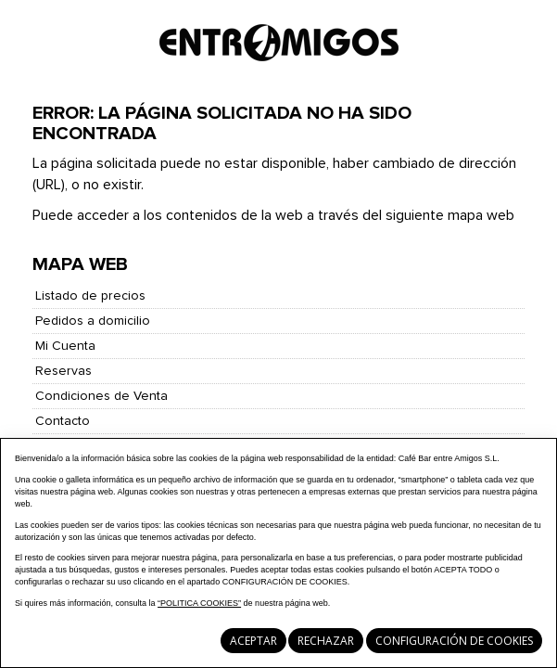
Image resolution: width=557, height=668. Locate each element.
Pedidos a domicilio (92, 321)
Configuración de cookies (454, 641)
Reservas (63, 371)
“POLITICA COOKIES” (199, 603)
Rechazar (325, 641)
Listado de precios (90, 295)
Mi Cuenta (65, 346)
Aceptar (253, 641)
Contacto (62, 421)
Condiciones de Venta (101, 396)
